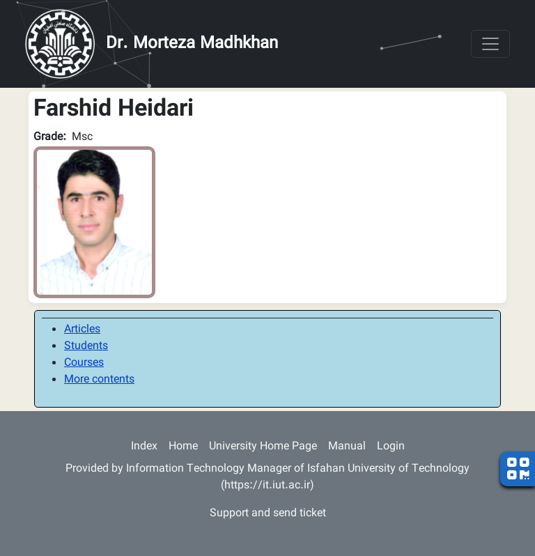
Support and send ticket (268, 514)
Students (86, 346)
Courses (84, 363)
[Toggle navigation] (490, 44)
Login (391, 447)
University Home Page (263, 447)
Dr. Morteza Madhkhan (192, 44)
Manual (347, 447)
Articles (82, 330)
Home (183, 447)
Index (144, 447)
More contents (99, 380)
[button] (94, 222)
